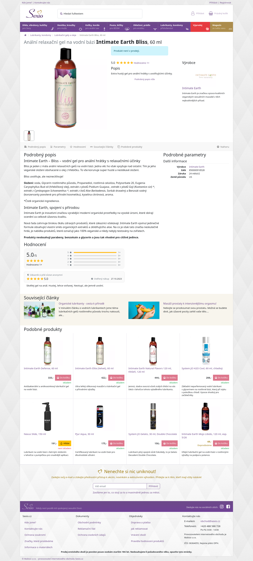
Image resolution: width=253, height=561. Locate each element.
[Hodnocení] (77, 147)
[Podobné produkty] (129, 147)
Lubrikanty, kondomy (175, 27)
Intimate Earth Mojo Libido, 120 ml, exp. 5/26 (204, 435)
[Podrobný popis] (34, 147)
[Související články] (101, 147)
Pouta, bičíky (120, 28)
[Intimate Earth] (205, 76)
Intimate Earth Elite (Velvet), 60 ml (94, 368)
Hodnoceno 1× (141, 62)
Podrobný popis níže (145, 79)
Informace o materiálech (38, 547)
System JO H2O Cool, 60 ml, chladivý (202, 368)
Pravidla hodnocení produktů (147, 541)
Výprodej (201, 27)
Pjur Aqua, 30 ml (84, 434)
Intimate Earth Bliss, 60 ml (93, 35)
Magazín (223, 27)
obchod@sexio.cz (210, 521)
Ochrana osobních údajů (92, 534)
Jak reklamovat (139, 528)
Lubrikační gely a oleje (65, 35)
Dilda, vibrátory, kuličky (38, 27)
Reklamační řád (86, 528)
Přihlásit (213, 2)
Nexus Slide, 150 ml (35, 434)
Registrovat (225, 2)
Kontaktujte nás (42, 2)
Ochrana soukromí (35, 534)
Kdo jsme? (27, 2)
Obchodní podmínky (89, 522)
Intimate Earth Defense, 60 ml (41, 368)
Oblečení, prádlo (145, 28)
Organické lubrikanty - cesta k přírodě (81, 303)
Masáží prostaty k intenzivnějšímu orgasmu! (189, 303)
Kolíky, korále (96, 27)
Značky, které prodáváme (39, 541)
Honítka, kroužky (69, 27)
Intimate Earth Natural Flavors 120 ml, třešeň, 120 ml (150, 370)
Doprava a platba (140, 522)
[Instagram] (221, 507)
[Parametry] (57, 147)
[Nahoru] (223, 147)
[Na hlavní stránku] (25, 35)
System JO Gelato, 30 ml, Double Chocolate (152, 434)
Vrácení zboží (138, 534)
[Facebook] (228, 507)
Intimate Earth (191, 88)
